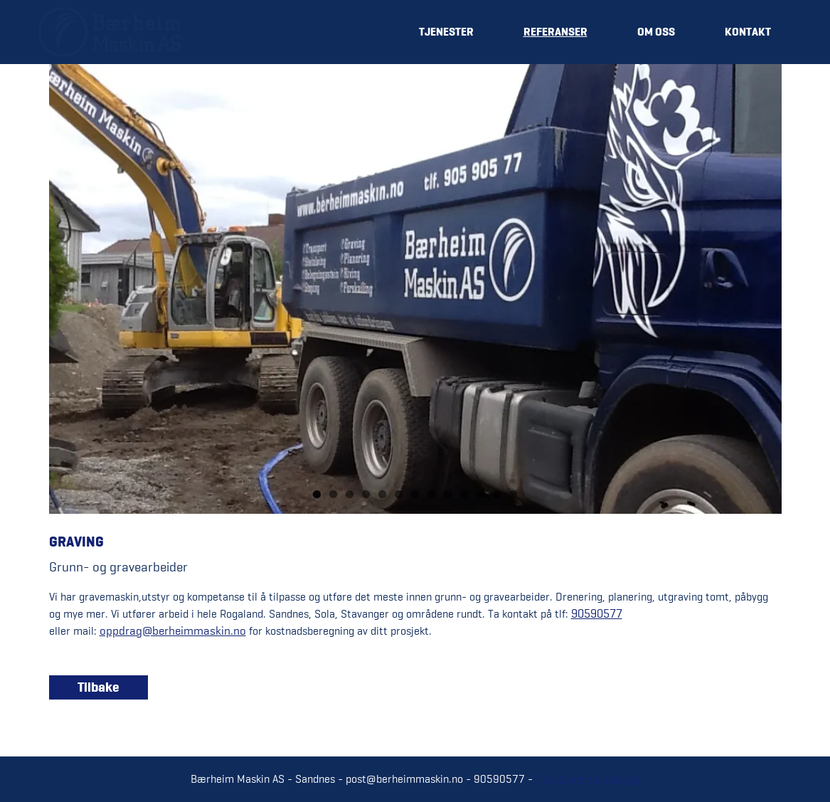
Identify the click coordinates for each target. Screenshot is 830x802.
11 (480, 494)
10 (464, 494)
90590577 (596, 613)
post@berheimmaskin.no (404, 779)
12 (497, 494)
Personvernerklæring (588, 778)
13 (513, 494)
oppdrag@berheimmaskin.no (173, 630)
